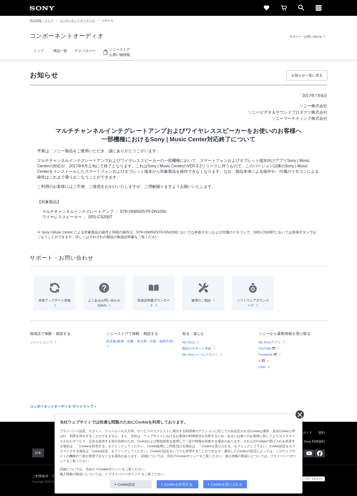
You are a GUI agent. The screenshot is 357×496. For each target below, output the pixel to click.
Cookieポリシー (110, 469)
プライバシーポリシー (124, 474)
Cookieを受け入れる (227, 484)
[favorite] (266, 8)
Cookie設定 (127, 484)
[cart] (284, 8)
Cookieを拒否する (178, 484)
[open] (301, 8)
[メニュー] (318, 8)
